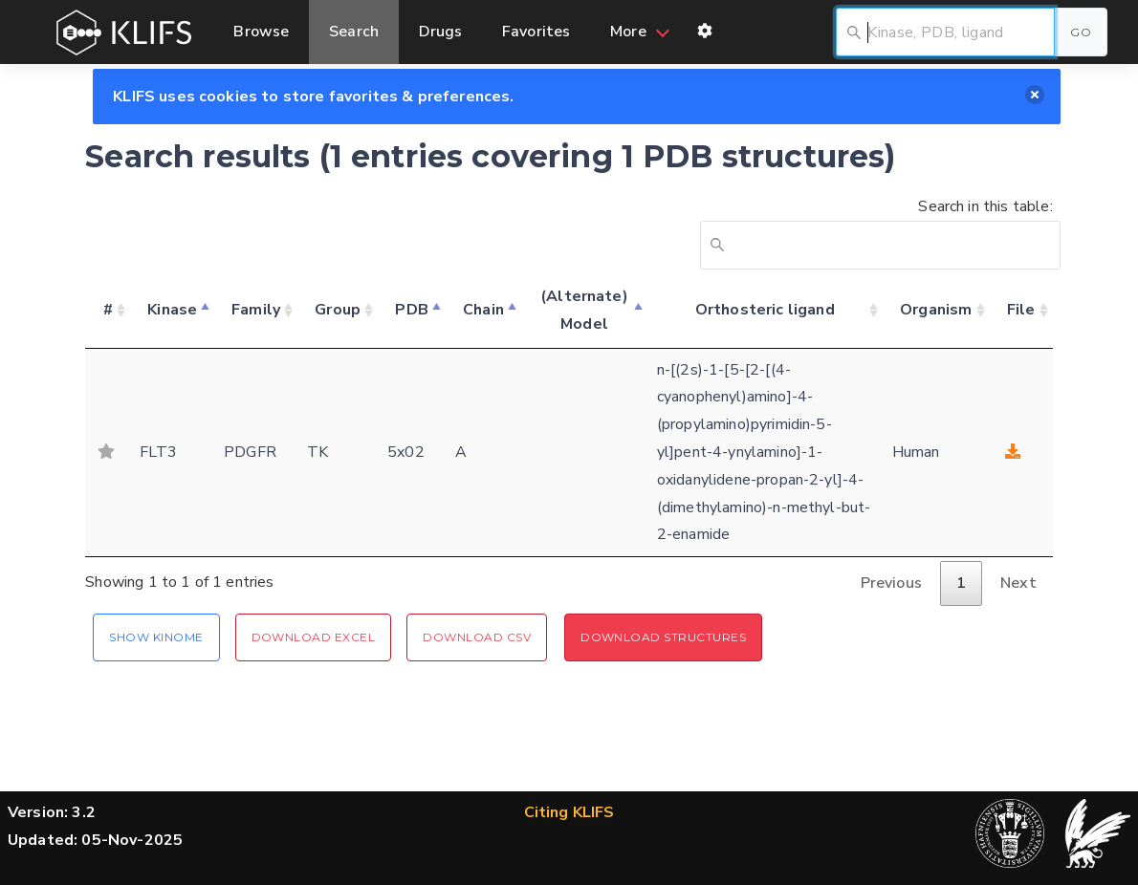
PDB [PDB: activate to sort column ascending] (411, 309)
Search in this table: (876, 233)
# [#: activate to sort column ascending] (108, 309)
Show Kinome (156, 637)
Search (354, 31)
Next (1018, 583)
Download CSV (477, 637)
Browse (261, 31)
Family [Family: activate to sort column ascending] (255, 309)
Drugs (441, 31)
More (628, 31)
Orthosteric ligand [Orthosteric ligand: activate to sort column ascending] (765, 309)
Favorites (536, 31)
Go (1080, 32)
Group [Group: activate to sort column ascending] (338, 309)
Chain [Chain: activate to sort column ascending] (483, 309)
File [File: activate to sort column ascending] (1021, 309)
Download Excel (314, 637)
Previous (891, 583)
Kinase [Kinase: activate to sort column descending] (172, 309)
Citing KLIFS (569, 812)
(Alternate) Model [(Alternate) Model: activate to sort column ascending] (584, 310)
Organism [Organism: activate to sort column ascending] (936, 309)
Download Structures (663, 637)
